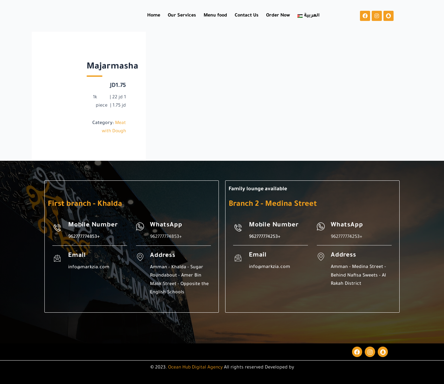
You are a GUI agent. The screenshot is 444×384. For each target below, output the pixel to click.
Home (153, 15)
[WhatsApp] (140, 227)
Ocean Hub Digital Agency (195, 367)
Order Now (278, 15)
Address (163, 255)
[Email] (57, 258)
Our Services (182, 15)
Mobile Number (93, 225)
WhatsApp (166, 225)
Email (77, 255)
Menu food (215, 15)
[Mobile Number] (57, 227)
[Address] (140, 257)
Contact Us (246, 15)
